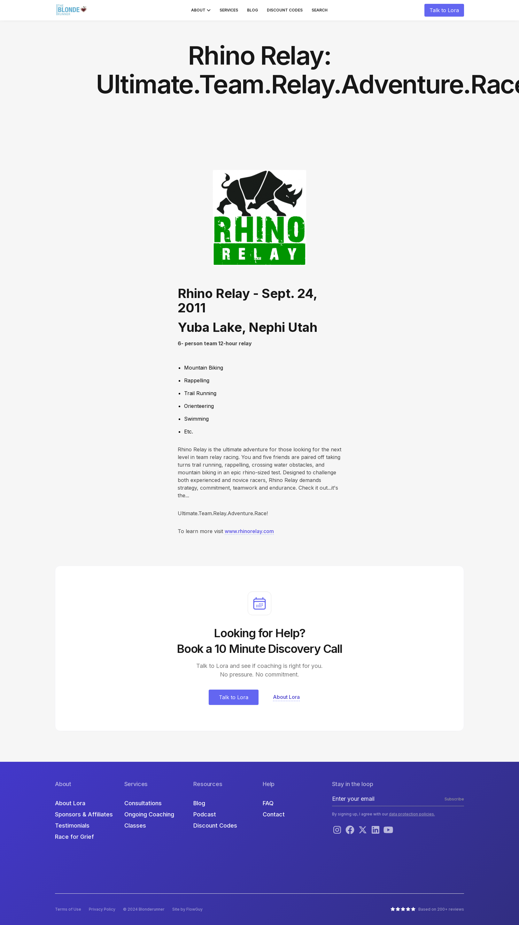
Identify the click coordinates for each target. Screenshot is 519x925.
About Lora (70, 803)
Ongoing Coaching (149, 814)
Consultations (143, 803)
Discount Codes (285, 10)
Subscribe (454, 799)
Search (320, 10)
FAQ (268, 803)
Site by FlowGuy (187, 909)
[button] (201, 10)
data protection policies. (412, 814)
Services (229, 10)
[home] (72, 10)
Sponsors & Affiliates (84, 814)
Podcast (204, 814)
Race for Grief (74, 836)
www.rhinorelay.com (249, 531)
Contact (274, 814)
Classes (135, 825)
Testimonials (72, 825)
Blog (252, 10)
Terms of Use (68, 909)
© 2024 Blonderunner (144, 909)
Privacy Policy (102, 909)
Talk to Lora (444, 10)
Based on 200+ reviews (441, 909)
